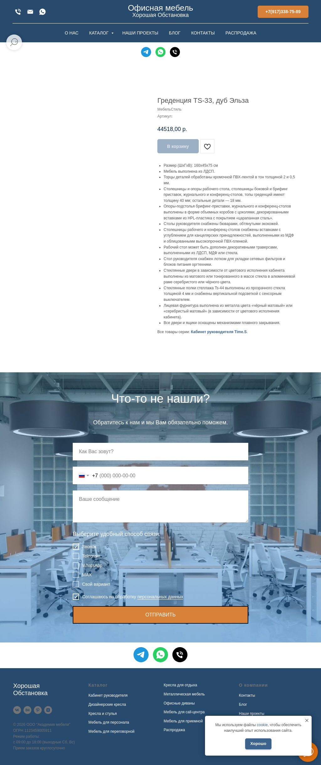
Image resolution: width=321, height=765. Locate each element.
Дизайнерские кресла (107, 704)
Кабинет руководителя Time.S (219, 332)
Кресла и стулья (102, 713)
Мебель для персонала (108, 722)
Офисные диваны (179, 703)
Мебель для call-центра (184, 712)
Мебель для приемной (183, 721)
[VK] (17, 710)
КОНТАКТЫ (203, 32)
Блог (243, 704)
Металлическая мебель (184, 694)
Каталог (98, 685)
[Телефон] (175, 52)
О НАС (71, 32)
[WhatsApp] (42, 12)
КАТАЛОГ (99, 32)
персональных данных (160, 596)
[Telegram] (146, 52)
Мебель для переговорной (111, 731)
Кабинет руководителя (108, 695)
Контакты (247, 695)
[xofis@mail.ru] (30, 12)
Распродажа (174, 730)
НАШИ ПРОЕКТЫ (140, 32)
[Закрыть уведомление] (307, 720)
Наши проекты (251, 713)
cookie (262, 725)
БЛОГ (175, 32)
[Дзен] (48, 710)
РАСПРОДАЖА (240, 32)
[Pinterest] (38, 710)
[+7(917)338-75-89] (18, 12)
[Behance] (27, 710)
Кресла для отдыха (180, 685)
